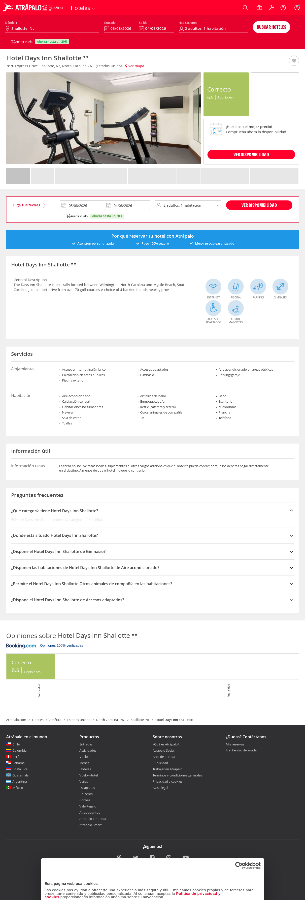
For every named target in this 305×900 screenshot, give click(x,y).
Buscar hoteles (271, 27)
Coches (84, 800)
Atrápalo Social (163, 750)
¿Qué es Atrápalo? (166, 744)
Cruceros (86, 794)
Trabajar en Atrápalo (167, 769)
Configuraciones (236, 873)
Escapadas (87, 787)
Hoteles (37, 719)
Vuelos (84, 756)
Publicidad (160, 763)
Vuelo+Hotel (88, 775)
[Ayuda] (283, 8)
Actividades (87, 750)
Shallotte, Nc (140, 719)
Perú (15, 756)
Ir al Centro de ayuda (241, 750)
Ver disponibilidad (259, 205)
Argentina (19, 781)
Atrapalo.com (16, 719)
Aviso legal (160, 787)
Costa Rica (20, 769)
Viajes (83, 781)
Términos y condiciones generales (177, 775)
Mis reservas (235, 744)
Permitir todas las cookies (225, 889)
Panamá (18, 763)
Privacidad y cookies (167, 781)
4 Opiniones (225, 97)
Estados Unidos (78, 719)
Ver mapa (134, 66)
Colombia (19, 750)
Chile (16, 744)
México (17, 787)
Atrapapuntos (89, 812)
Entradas (86, 744)
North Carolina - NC (110, 719)
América (55, 719)
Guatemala (20, 775)
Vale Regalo (87, 806)
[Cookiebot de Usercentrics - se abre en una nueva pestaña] (239, 823)
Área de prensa (164, 756)
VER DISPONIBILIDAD (251, 154)
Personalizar (152, 889)
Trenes (84, 763)
